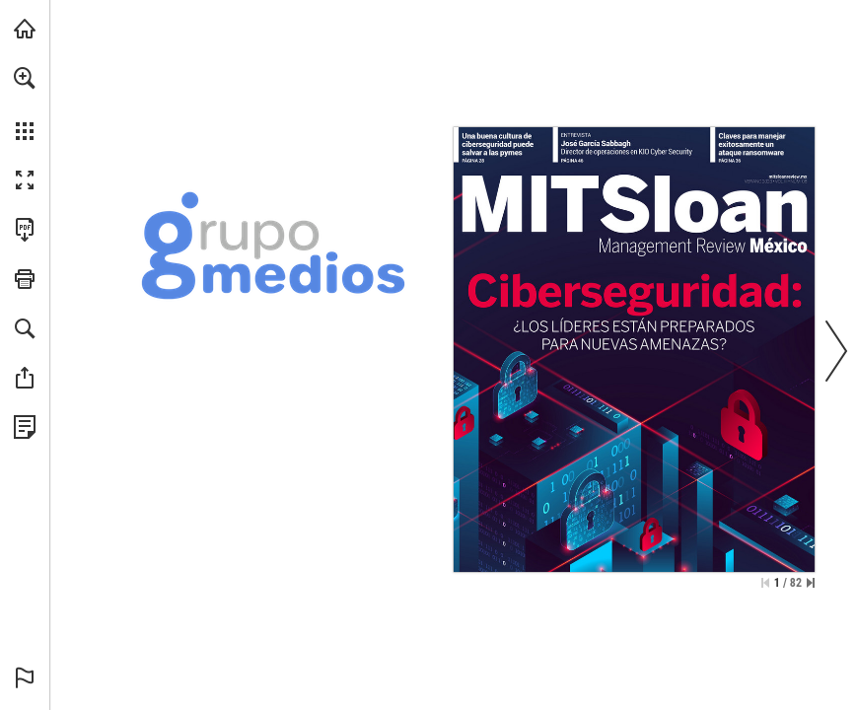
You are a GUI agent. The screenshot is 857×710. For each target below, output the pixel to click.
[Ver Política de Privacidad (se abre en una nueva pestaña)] (24, 427)
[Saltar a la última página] (811, 583)
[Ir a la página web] (788, 176)
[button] (24, 78)
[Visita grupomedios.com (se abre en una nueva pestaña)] (24, 28)
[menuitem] (24, 104)
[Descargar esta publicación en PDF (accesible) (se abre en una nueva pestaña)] (24, 229)
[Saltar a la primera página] (765, 583)
